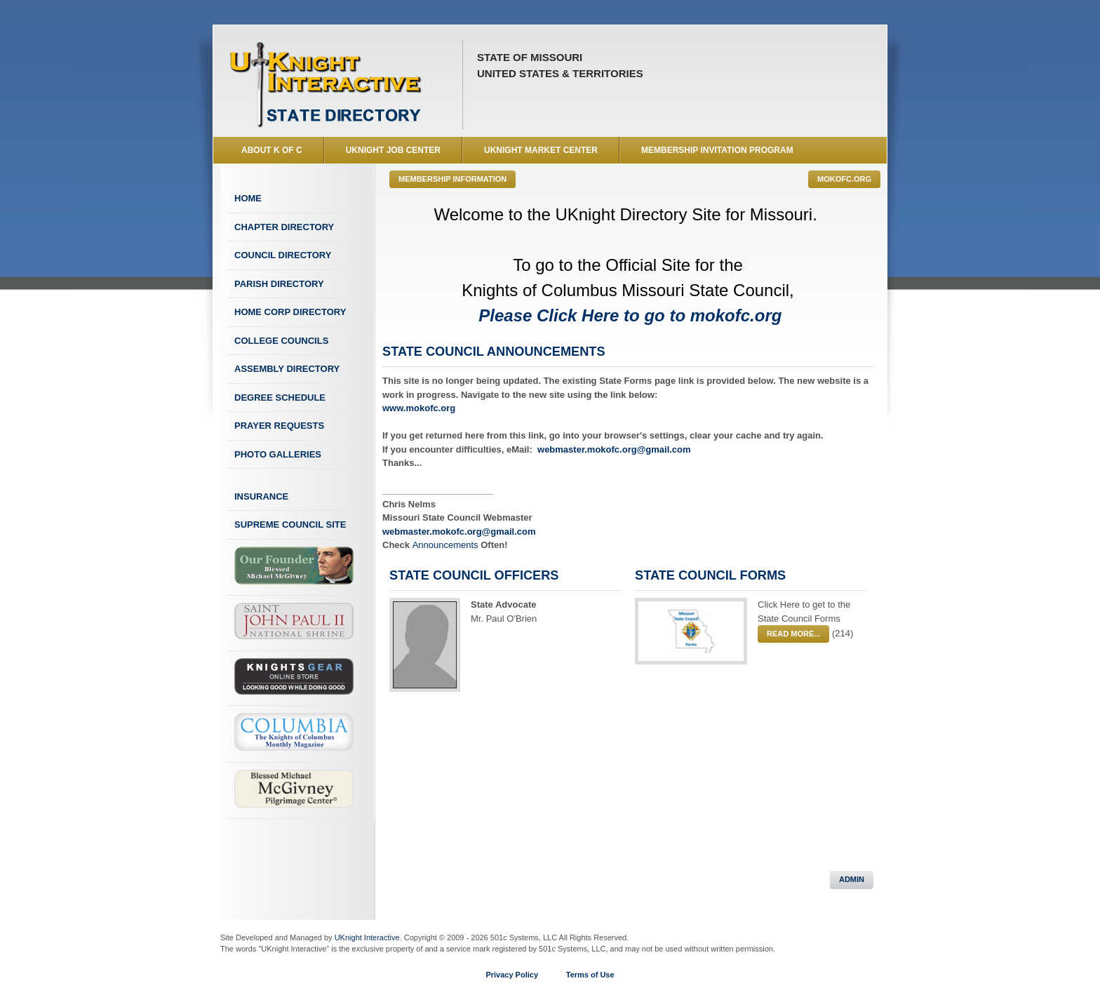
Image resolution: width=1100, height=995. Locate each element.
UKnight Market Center (541, 150)
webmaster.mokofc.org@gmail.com (614, 449)
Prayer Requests (279, 425)
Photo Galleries (277, 454)
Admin (851, 879)
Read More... (793, 633)
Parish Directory (279, 284)
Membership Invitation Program (717, 150)
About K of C (271, 150)
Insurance (261, 496)
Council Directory (282, 255)
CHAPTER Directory (284, 227)
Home (248, 198)
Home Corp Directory (290, 312)
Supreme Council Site (290, 524)
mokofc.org (844, 179)
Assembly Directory (287, 368)
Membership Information (452, 179)
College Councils (281, 340)
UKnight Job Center (393, 150)
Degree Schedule (280, 397)
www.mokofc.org (418, 408)
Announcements (446, 545)
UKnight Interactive (367, 937)
